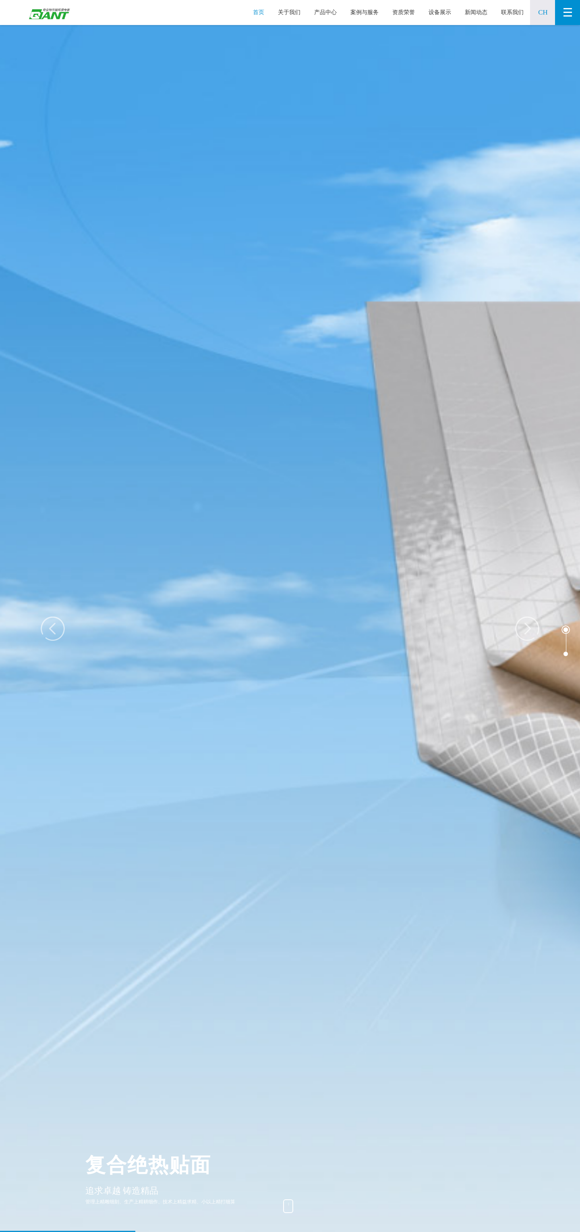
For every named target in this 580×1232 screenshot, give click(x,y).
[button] (565, 629)
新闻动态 (476, 12)
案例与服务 (364, 12)
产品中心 (325, 12)
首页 (258, 12)
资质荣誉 (403, 12)
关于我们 (289, 12)
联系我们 (512, 12)
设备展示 (440, 12)
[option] (290, 628)
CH (543, 12)
